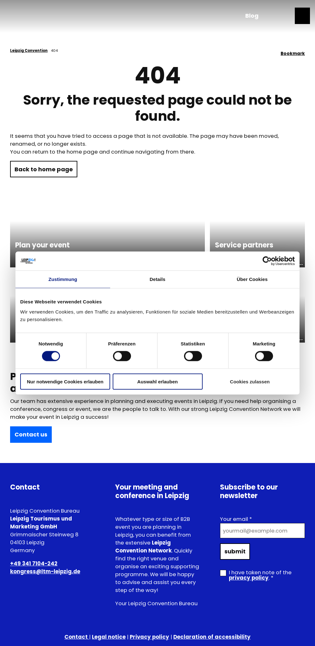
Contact (76, 637)
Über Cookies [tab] (252, 279)
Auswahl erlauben (157, 381)
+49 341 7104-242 (33, 563)
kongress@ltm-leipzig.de (45, 571)
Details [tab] (157, 279)
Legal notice (109, 637)
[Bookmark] (293, 51)
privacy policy (249, 578)
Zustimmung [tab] (63, 279)
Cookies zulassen (250, 381)
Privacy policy (149, 637)
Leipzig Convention (29, 50)
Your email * (236, 519)
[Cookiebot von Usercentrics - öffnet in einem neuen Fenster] (267, 261)
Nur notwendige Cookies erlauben (65, 381)
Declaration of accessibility (212, 637)
